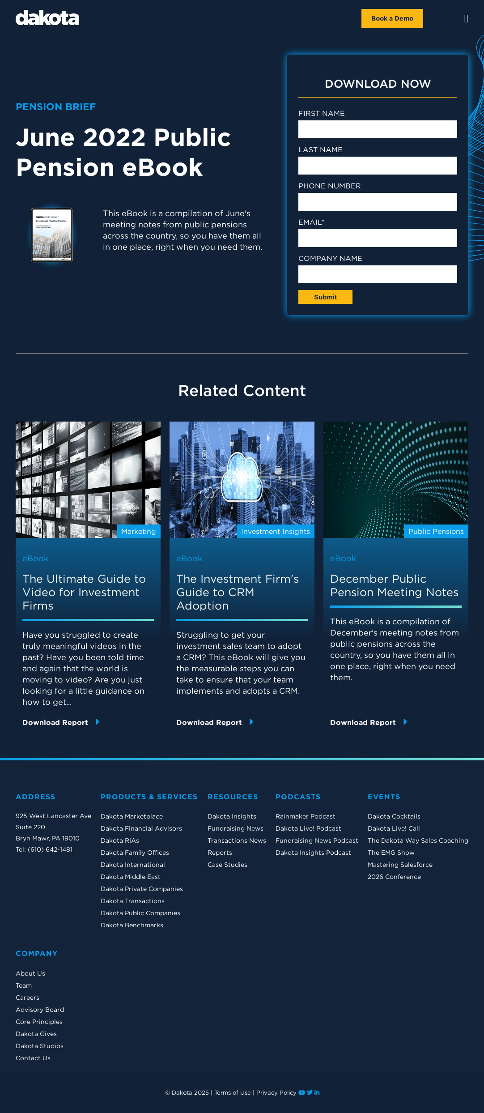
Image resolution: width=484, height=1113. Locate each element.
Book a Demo (392, 18)
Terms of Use (232, 1092)
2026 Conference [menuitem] (394, 877)
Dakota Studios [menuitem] (40, 1046)
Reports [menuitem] (220, 853)
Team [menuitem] (24, 985)
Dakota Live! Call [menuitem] (394, 828)
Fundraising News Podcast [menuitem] (317, 840)
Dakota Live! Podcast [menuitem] (308, 828)
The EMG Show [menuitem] (391, 853)
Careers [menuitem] (27, 998)
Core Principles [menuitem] (39, 1022)
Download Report (60, 722)
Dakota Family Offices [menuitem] (135, 853)
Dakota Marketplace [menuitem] (132, 816)
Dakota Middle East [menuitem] (131, 877)
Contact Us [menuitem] (33, 1058)
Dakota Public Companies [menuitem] (140, 913)
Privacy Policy (276, 1092)
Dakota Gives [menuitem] (36, 1034)
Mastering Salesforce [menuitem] (400, 865)
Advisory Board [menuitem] (40, 1010)
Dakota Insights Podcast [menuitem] (313, 853)
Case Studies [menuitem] (227, 865)
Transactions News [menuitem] (237, 840)
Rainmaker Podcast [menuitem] (305, 816)
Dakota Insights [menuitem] (232, 816)
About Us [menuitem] (30, 973)
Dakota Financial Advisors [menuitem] (141, 828)
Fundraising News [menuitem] (235, 828)
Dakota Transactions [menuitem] (133, 901)
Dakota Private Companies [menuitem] (142, 889)
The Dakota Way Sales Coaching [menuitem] (418, 840)
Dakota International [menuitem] (133, 865)
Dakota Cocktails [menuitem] (394, 816)
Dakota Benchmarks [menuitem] (132, 925)
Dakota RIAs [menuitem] (120, 840)
